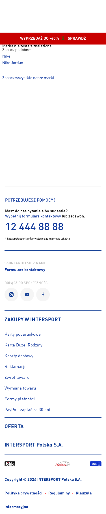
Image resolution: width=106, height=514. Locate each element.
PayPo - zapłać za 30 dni (27, 410)
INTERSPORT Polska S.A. (34, 445)
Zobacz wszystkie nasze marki (28, 78)
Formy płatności (20, 399)
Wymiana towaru (20, 388)
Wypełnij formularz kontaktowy (33, 216)
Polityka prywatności (23, 493)
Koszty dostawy (19, 356)
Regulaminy (59, 493)
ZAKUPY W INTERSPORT (33, 319)
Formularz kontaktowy (25, 270)
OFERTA (14, 426)
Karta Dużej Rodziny (23, 345)
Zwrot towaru (17, 378)
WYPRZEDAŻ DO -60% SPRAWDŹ (53, 39)
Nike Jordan (12, 63)
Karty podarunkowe (23, 335)
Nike (6, 56)
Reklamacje (16, 367)
